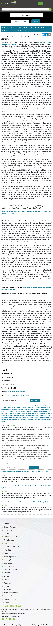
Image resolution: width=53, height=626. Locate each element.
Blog (4, 543)
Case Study (6, 563)
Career (5, 580)
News (4, 553)
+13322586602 (14, 616)
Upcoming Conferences (11, 546)
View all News (33, 467)
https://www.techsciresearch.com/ (19, 395)
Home (36, 21)
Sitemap (5, 573)
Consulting (6, 530)
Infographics (7, 560)
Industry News (7, 566)
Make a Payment (8, 599)
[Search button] (50, 9)
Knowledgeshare (8, 556)
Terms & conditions (9, 592)
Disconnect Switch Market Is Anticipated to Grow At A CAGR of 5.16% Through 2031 (24, 502)
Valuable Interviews (9, 569)
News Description (20, 21)
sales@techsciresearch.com (15, 392)
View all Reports (34, 400)
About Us (6, 583)
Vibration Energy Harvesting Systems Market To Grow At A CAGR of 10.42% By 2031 (24, 471)
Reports (5, 533)
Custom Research (8, 527)
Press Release (7, 540)
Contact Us (6, 586)
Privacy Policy (7, 596)
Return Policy (7, 589)
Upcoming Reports (9, 537)
